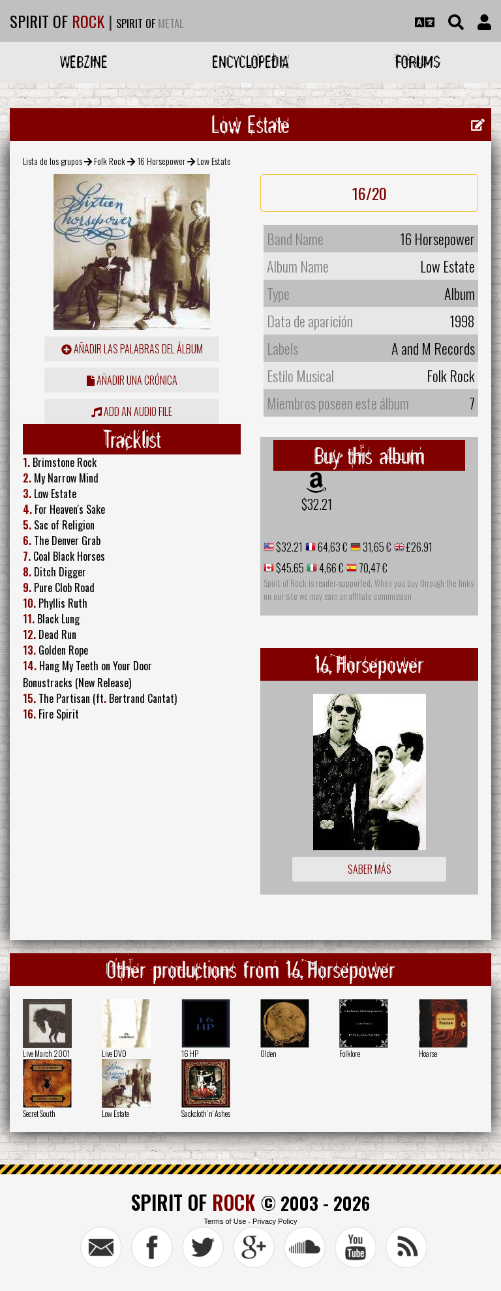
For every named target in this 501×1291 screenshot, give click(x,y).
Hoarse (428, 1053)
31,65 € (376, 547)
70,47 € (372, 568)
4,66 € (330, 568)
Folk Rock (109, 161)
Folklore (349, 1053)
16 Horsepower (161, 161)
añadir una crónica (132, 380)
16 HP (189, 1053)
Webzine (84, 61)
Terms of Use (225, 1221)
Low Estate (115, 1113)
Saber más (369, 869)
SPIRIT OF (57, 21)
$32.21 (316, 504)
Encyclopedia (250, 61)
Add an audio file (131, 411)
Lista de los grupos (52, 161)
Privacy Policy (274, 1221)
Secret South (39, 1113)
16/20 (369, 193)
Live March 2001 (46, 1053)
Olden (268, 1053)
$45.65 (289, 568)
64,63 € (332, 547)
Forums (417, 61)
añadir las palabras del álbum (132, 349)
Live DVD (114, 1053)
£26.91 (418, 547)
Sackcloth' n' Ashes (205, 1113)
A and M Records (433, 348)
